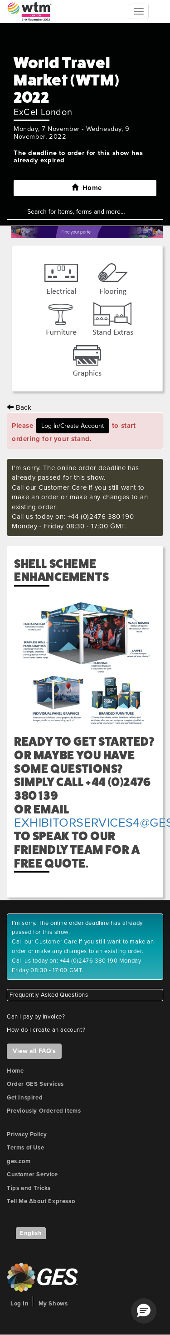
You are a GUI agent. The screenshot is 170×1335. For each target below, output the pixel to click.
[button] (143, 1311)
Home (15, 1070)
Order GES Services (35, 1084)
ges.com (18, 1161)
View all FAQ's (34, 1051)
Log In (19, 1303)
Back (19, 407)
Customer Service (32, 1174)
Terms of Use (25, 1147)
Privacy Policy (27, 1134)
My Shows (53, 1303)
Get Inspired (25, 1097)
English (31, 1233)
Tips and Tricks (29, 1188)
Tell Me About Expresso (41, 1201)
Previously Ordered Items (44, 1110)
